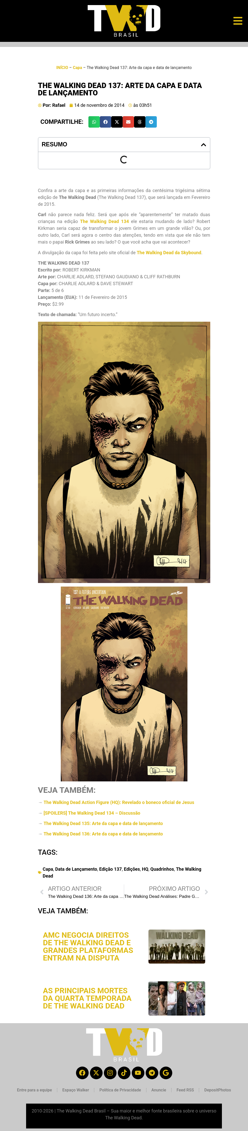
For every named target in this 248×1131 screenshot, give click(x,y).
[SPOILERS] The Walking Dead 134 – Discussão (92, 813)
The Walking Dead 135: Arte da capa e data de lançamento (103, 823)
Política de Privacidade (120, 1090)
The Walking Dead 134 (104, 221)
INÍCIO (62, 67)
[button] (94, 122)
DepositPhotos (217, 1090)
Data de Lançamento (76, 869)
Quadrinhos (162, 869)
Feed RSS (185, 1090)
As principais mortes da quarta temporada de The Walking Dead (87, 998)
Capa (77, 67)
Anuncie (158, 1090)
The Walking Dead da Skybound (169, 252)
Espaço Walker (75, 1090)
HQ (145, 869)
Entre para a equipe (34, 1090)
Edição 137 (110, 869)
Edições (132, 869)
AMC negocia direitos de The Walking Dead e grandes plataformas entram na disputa (88, 946)
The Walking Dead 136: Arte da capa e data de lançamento (103, 833)
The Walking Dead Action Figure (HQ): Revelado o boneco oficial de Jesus (119, 802)
